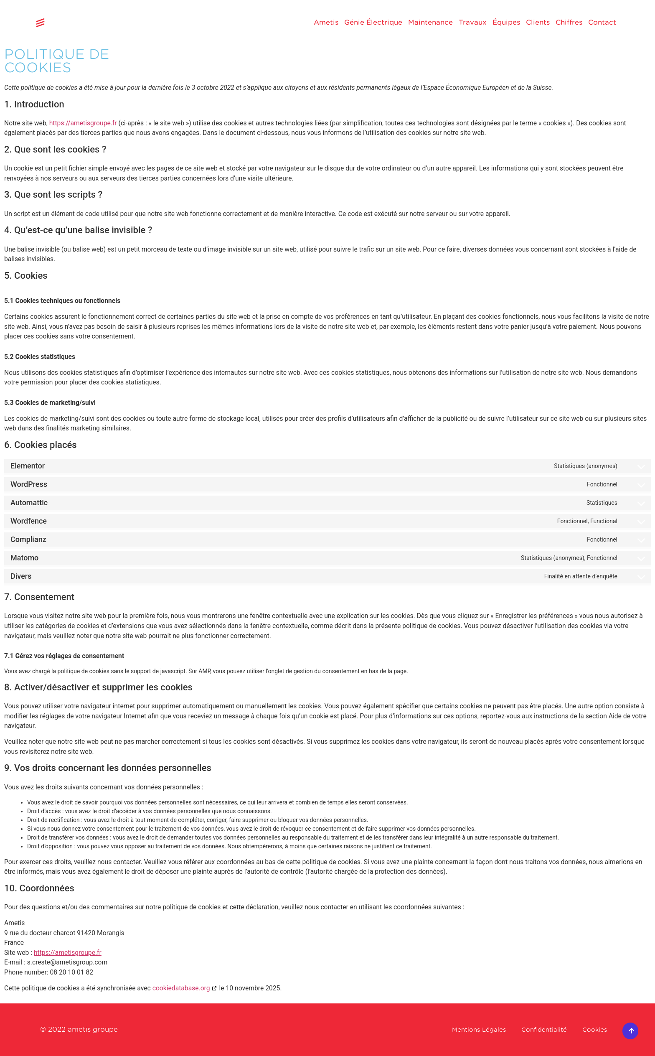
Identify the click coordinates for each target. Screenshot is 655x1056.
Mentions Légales (465, 1029)
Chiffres (569, 22)
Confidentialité (537, 1029)
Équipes (506, 22)
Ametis (326, 22)
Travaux (473, 22)
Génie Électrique (373, 22)
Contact (602, 22)
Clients (538, 22)
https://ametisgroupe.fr (83, 123)
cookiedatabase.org (181, 988)
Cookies (593, 1029)
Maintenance (430, 22)
